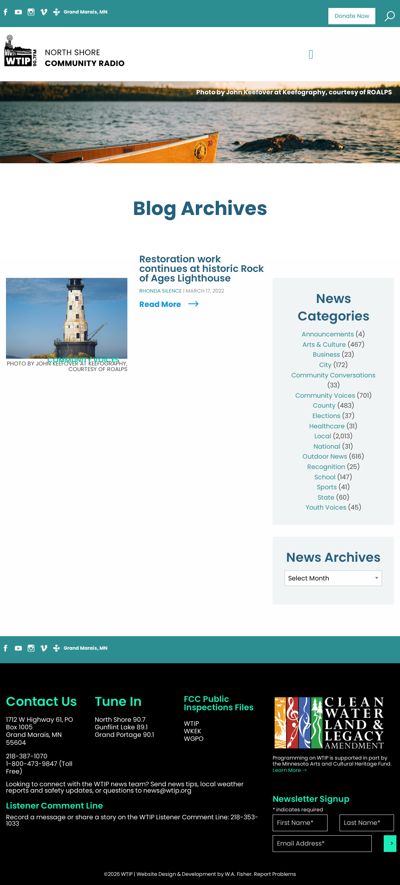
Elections (326, 415)
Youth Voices (326, 507)
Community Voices (325, 395)
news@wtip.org (167, 790)
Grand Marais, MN (85, 12)
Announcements (328, 334)
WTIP (191, 723)
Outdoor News (324, 456)
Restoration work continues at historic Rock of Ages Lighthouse (201, 268)
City (325, 364)
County (324, 405)
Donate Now (352, 16)
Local (322, 436)
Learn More (290, 770)
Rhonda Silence (160, 290)
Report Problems (275, 874)
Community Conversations (333, 375)
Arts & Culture (324, 344)
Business (326, 354)
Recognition (326, 466)
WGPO (194, 738)
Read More (170, 304)
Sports (327, 487)
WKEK (192, 731)
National (327, 446)
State (326, 497)
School (325, 477)
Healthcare (327, 426)
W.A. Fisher (238, 874)
